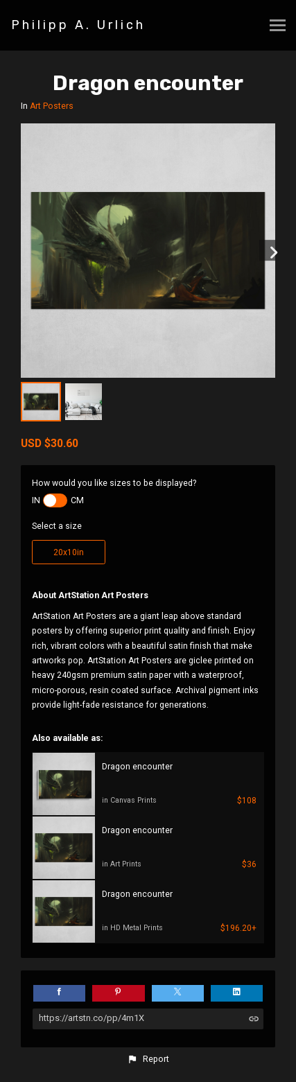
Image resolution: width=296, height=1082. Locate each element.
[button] (147, 1059)
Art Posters (51, 106)
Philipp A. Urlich (78, 25)
